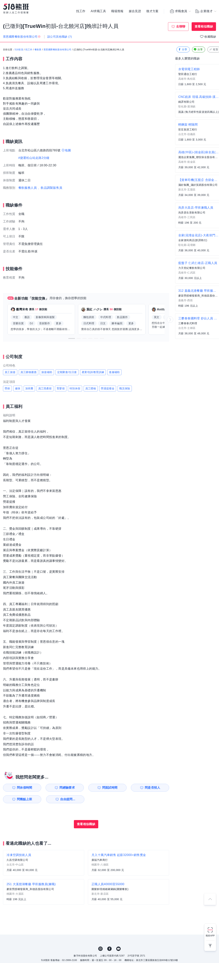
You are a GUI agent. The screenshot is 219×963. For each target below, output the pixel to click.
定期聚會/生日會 (67, 372)
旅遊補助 (46, 372)
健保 (17, 388)
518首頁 (19, 49)
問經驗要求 (67, 787)
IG (100, 949)
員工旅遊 (10, 372)
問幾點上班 (24, 799)
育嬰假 (61, 388)
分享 (182, 49)
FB (109, 949)
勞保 (7, 388)
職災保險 (124, 388)
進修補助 (114, 372)
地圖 (68, 150)
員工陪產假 (45, 388)
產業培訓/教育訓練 (93, 372)
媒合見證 (135, 11)
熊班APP (210, 935)
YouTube (118, 949)
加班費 (29, 388)
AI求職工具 (98, 11)
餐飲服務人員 (27, 187)
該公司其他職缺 (59, 36)
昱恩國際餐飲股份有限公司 (57, 49)
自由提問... (67, 799)
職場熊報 (117, 11)
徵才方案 (152, 11)
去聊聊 (180, 26)
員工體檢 (90, 388)
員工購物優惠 (28, 372)
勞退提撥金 (107, 388)
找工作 (80, 11)
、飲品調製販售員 (50, 187)
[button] (71, 338)
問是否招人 (152, 787)
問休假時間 (24, 787)
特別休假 (75, 388)
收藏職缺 (210, 36)
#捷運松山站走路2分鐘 (34, 157)
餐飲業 (37, 49)
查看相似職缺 (204, 26)
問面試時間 (110, 787)
